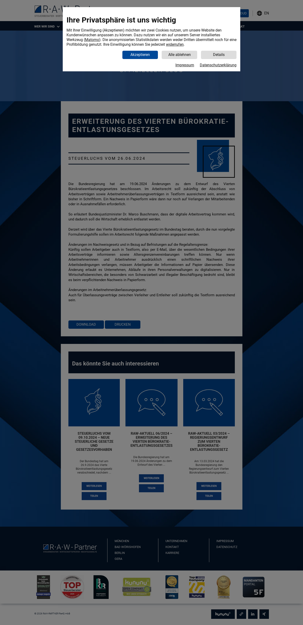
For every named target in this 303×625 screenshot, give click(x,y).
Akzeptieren (140, 54)
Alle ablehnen (179, 54)
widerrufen (175, 44)
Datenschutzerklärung (218, 65)
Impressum (184, 65)
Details (219, 54)
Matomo (92, 39)
